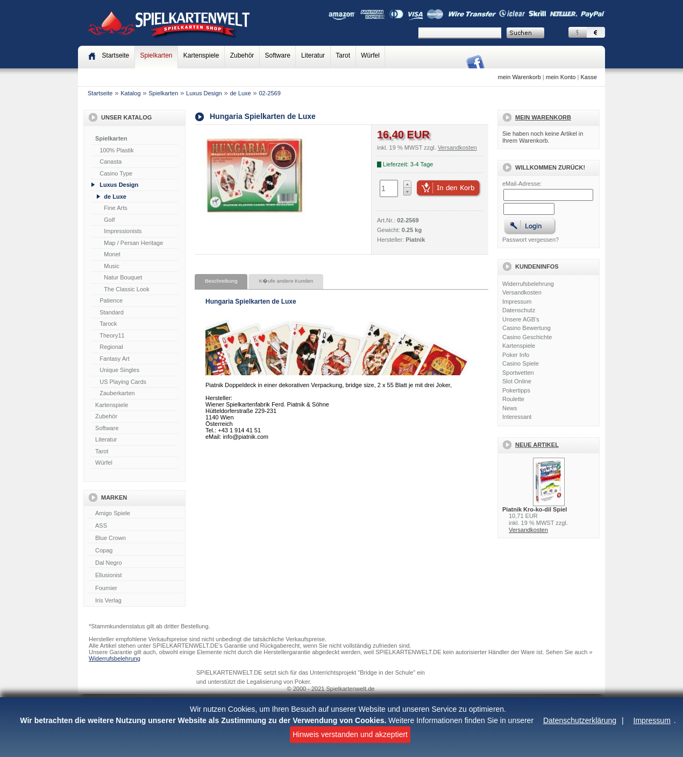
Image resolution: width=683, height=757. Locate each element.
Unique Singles (119, 370)
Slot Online (516, 381)
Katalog (130, 93)
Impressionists (122, 231)
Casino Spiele (520, 363)
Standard (111, 312)
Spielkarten (156, 55)
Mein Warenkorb (543, 117)
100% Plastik (116, 150)
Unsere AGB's (520, 319)
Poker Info (515, 355)
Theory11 (111, 335)
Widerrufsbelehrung (528, 284)
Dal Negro (135, 563)
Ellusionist (135, 575)
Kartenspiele (201, 55)
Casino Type (115, 173)
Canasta (110, 161)
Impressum (652, 720)
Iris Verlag (135, 601)
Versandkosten (522, 292)
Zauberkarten (116, 393)
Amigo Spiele (135, 513)
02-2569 (269, 93)
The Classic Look (126, 289)
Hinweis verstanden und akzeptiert (350, 734)
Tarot (343, 55)
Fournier (135, 588)
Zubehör (242, 55)
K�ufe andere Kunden (286, 281)
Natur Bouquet (123, 277)
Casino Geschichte (527, 337)
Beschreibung (221, 281)
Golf (109, 219)
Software (277, 55)
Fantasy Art (114, 358)
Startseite (100, 93)
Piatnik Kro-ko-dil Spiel (534, 509)
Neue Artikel (537, 444)
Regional (111, 347)
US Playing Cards (122, 381)
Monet (112, 254)
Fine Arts (115, 208)
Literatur (313, 55)
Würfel (370, 55)
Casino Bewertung (526, 328)
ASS (135, 526)
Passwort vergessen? (530, 239)
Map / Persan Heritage (133, 243)
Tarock (108, 323)
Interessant (516, 416)
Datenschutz (518, 310)
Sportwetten (518, 372)
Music (111, 266)
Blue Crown (135, 538)
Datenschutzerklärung (579, 720)
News (509, 408)
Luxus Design (204, 93)
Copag (135, 551)
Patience (111, 300)
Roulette (513, 399)
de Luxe (240, 93)
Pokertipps (516, 390)
